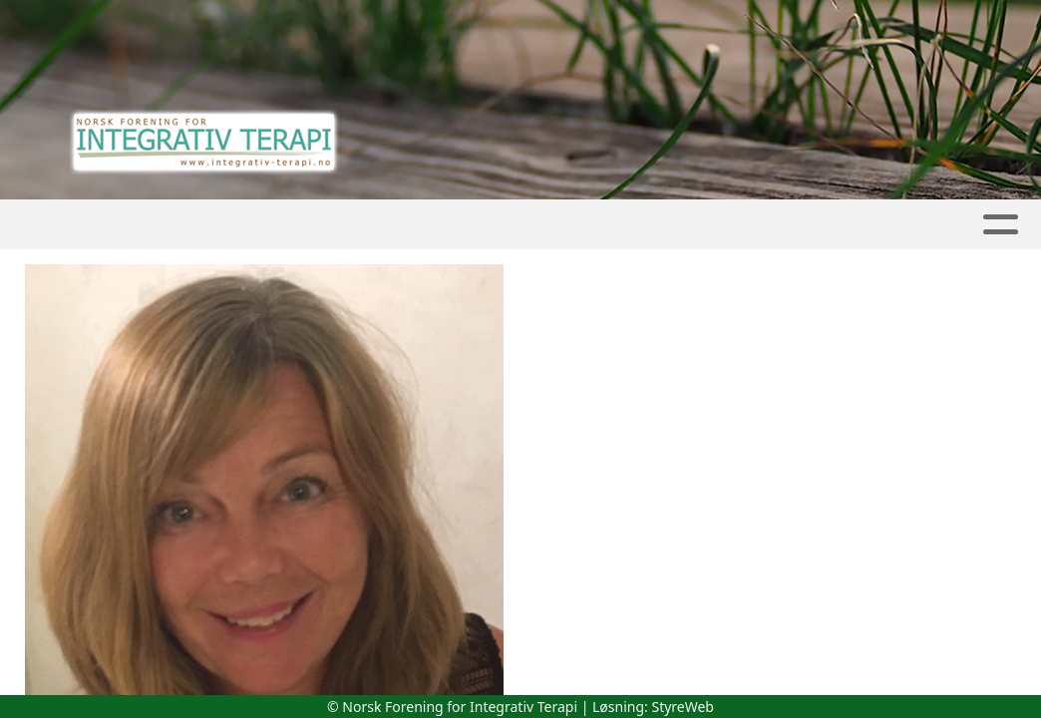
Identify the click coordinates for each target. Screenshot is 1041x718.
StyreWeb (682, 706)
